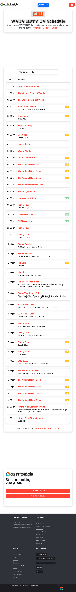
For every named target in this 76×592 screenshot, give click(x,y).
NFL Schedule (16, 563)
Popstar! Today (25, 125)
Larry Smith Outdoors (28, 198)
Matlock (15, 577)
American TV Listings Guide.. (47, 428)
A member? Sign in (38, 496)
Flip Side (22, 263)
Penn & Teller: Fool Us (28, 370)
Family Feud (23, 205)
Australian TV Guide (41, 532)
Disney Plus (15, 560)
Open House (24, 135)
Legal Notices (27, 585)
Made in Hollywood (27, 107)
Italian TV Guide (40, 543)
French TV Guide (40, 540)
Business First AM (26, 158)
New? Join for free (38, 491)
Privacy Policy (34, 585)
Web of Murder (25, 151)
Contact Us (40, 571)
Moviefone (23, 116)
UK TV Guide (39, 529)
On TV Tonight (40, 523)
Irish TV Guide (39, 537)
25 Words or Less (26, 304)
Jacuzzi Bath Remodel (28, 86)
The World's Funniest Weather (32, 93)
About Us (39, 567)
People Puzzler (25, 244)
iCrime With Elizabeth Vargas (31, 407)
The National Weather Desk (30, 185)
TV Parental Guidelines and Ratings (46, 563)
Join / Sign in (43, 5)
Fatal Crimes (24, 144)
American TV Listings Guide (45, 27)
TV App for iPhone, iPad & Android (45, 558)
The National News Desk (29, 164)
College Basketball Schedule (20, 565)
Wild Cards (23, 361)
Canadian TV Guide (41, 534)
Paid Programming (27, 191)
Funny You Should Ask (28, 282)
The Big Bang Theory (18, 571)
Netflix (14, 557)
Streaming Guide (17, 554)
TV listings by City (41, 554)
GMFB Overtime (25, 214)
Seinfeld (15, 568)
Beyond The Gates (17, 574)
